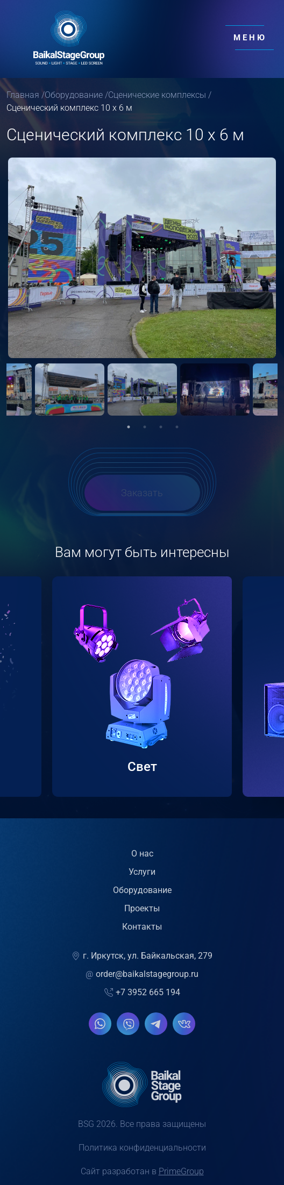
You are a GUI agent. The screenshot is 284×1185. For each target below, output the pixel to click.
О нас (142, 858)
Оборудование (74, 95)
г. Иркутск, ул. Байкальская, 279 (142, 960)
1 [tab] (128, 431)
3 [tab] (160, 431)
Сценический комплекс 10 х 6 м (69, 108)
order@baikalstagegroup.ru (142, 979)
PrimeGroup (181, 1176)
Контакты (142, 931)
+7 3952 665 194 (142, 997)
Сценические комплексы (157, 95)
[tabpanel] (142, 396)
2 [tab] (144, 431)
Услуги (142, 877)
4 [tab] (177, 431)
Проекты (142, 913)
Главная (22, 95)
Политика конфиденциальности (142, 1152)
